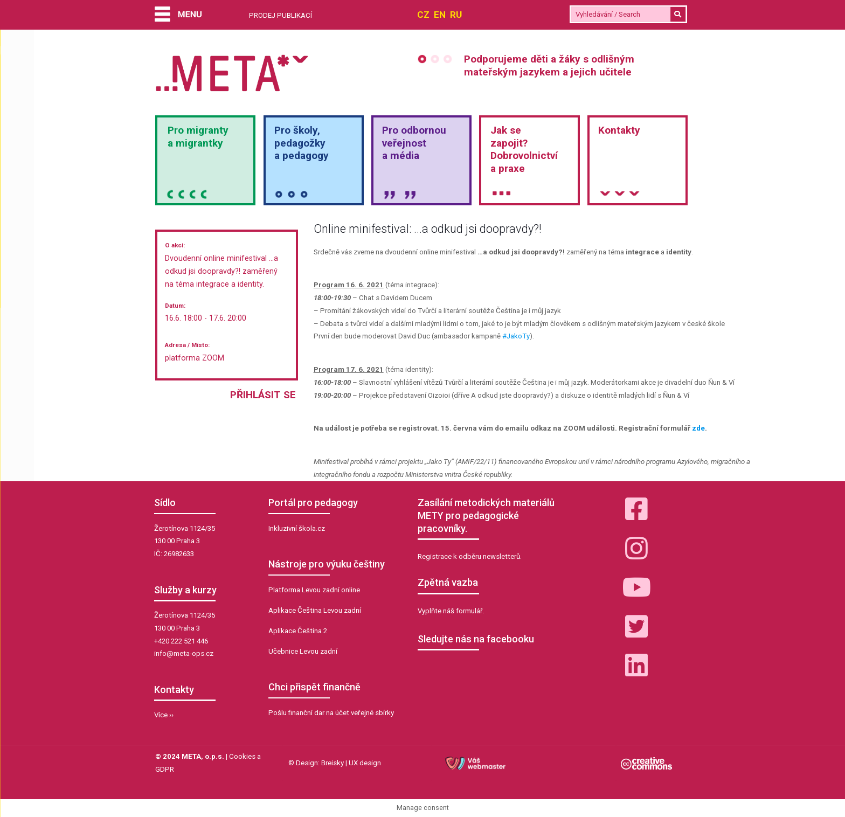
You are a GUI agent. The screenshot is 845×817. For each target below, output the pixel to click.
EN (440, 14)
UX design (365, 763)
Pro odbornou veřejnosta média (414, 143)
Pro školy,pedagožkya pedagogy (301, 143)
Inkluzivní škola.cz (296, 528)
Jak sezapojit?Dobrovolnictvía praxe (524, 149)
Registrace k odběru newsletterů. (470, 556)
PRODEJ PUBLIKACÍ (280, 15)
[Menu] (178, 15)
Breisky (332, 763)
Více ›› (164, 715)
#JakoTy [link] (516, 336)
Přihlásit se (263, 395)
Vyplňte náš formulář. (451, 611)
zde (698, 428)
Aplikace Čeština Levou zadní (314, 610)
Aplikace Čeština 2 (297, 631)
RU (456, 14)
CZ (423, 14)
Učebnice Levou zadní (302, 651)
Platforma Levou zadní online (314, 590)
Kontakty (619, 130)
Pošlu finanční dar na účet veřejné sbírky (331, 713)
